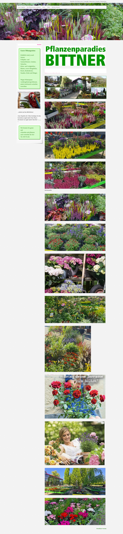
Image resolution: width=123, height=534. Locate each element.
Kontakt (97, 1)
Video (48, 7)
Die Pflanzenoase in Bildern (34, 7)
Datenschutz (103, 1)
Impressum (92, 1)
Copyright (86, 1)
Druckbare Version (101, 528)
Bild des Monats (56, 7)
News (43, 7)
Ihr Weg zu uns (79, 1)
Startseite (72, 1)
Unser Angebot (21, 7)
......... (39, 119)
